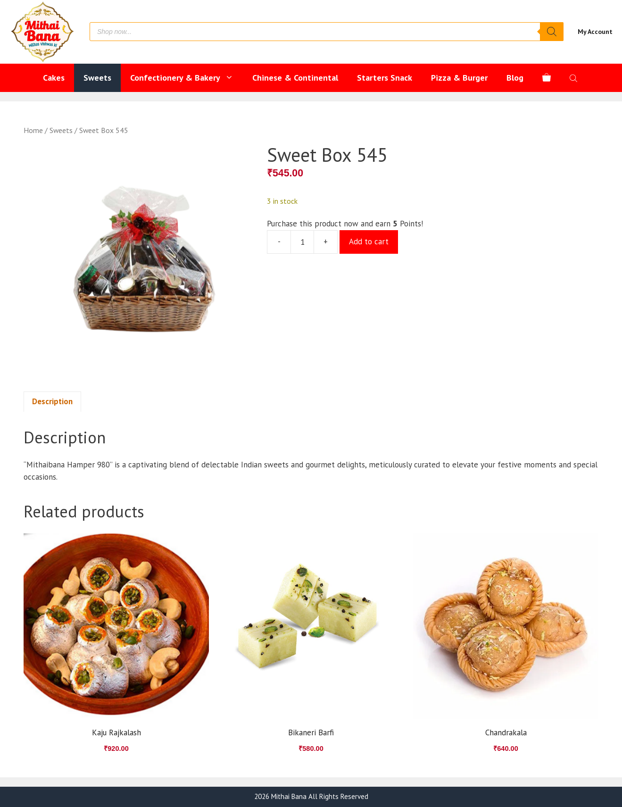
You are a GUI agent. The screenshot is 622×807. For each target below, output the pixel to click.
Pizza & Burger (459, 77)
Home (33, 130)
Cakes (54, 77)
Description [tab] (52, 401)
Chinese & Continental (295, 77)
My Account (595, 31)
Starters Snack (384, 77)
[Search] (552, 31)
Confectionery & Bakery (186, 78)
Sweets (97, 77)
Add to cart (369, 241)
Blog (514, 77)
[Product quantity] (302, 242)
